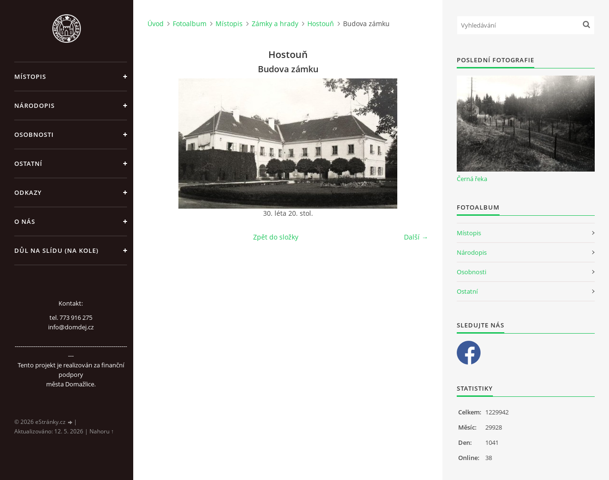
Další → (416, 236)
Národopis (34, 105)
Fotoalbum (189, 23)
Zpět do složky (275, 236)
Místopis (30, 76)
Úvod (155, 23)
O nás (24, 221)
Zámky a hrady (275, 23)
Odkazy (28, 192)
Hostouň (320, 23)
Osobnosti (34, 134)
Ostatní (28, 163)
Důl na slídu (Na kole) (56, 250)
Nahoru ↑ (101, 431)
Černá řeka (472, 178)
